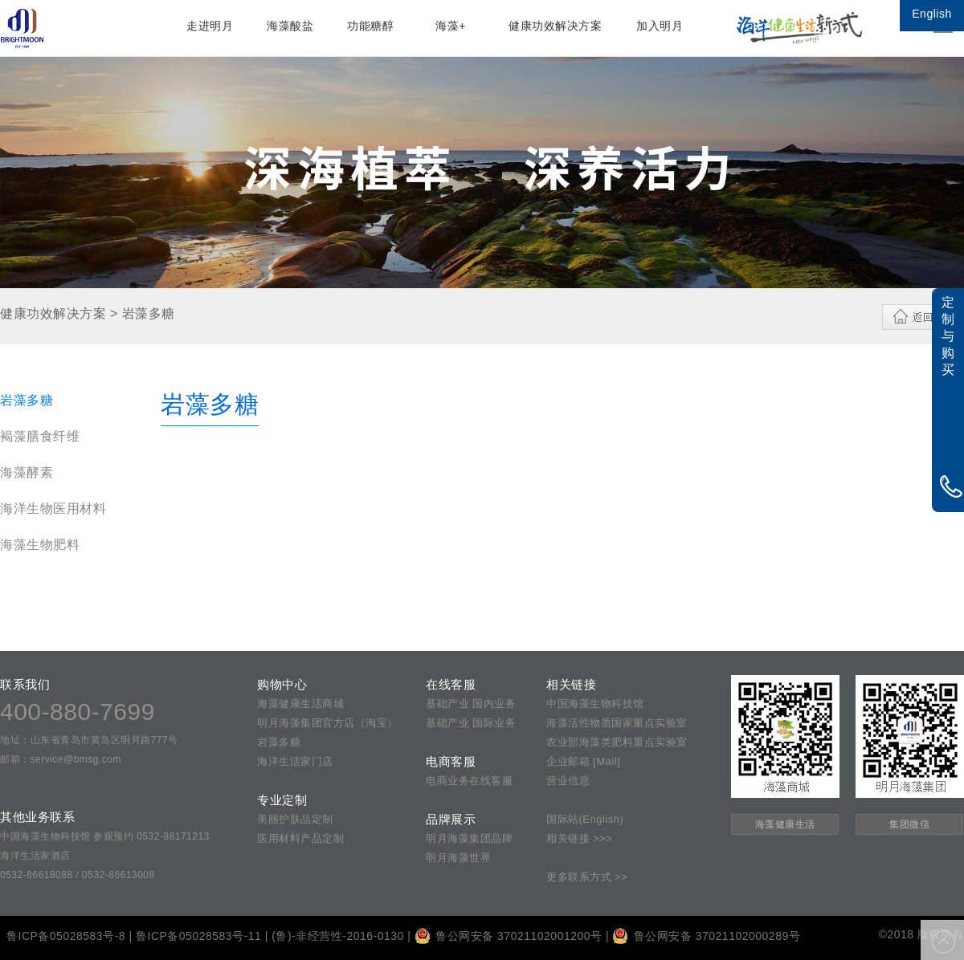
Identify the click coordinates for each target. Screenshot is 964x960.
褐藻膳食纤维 (40, 436)
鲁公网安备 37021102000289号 (706, 936)
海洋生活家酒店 (35, 855)
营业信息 (568, 781)
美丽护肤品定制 (295, 819)
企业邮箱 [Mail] (583, 761)
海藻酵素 (26, 472)
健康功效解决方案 (555, 25)
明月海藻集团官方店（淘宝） (327, 723)
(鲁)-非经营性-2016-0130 (338, 935)
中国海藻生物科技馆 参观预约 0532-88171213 (105, 836)
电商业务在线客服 (469, 781)
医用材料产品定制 (300, 838)
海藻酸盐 (290, 25)
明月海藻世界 (458, 858)
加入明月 (659, 25)
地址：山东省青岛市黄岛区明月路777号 (89, 740)
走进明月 (209, 25)
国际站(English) (584, 819)
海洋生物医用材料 (53, 508)
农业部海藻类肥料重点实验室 (617, 742)
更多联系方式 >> (586, 877)
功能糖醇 (370, 25)
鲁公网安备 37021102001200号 (508, 936)
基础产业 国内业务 (471, 704)
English (931, 13)
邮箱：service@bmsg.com (60, 759)
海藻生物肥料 (40, 544)
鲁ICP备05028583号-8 (65, 935)
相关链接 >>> (579, 838)
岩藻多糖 (26, 400)
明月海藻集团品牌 (469, 838)
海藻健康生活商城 (300, 704)
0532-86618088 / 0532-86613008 (77, 875)
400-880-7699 (77, 711)
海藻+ (450, 25)
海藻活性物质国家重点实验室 (617, 723)
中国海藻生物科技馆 (595, 704)
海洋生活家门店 (295, 761)
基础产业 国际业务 (471, 723)
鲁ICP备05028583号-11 (198, 935)
